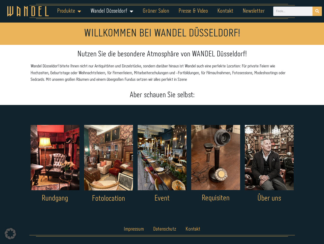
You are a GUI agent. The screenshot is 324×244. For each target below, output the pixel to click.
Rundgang (55, 198)
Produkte (69, 11)
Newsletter (254, 11)
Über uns (269, 198)
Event (162, 198)
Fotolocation (108, 198)
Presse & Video (193, 11)
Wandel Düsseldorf (111, 11)
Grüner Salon (156, 11)
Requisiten (216, 198)
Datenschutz (164, 229)
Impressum (133, 229)
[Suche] (317, 11)
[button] (10, 233)
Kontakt (225, 11)
